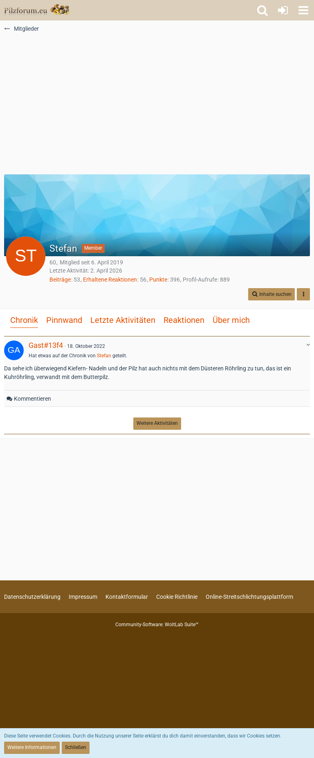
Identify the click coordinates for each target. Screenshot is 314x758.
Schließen (75, 747)
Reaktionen (184, 320)
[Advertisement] (157, 107)
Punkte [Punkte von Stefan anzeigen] (158, 279)
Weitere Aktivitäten (157, 423)
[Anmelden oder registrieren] (283, 10)
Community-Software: (157, 624)
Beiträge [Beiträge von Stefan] (60, 279)
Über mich (231, 320)
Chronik (24, 320)
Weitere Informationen (31, 747)
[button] (303, 10)
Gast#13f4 (46, 345)
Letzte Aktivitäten (122, 320)
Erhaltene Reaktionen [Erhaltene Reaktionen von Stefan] (110, 279)
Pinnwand (64, 320)
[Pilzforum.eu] (36, 10)
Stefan (104, 356)
